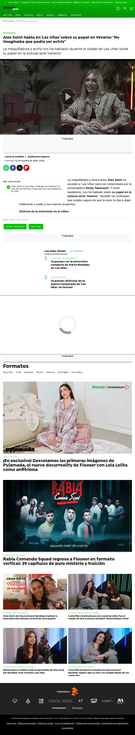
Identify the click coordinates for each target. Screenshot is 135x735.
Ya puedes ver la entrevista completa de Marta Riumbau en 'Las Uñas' (70, 265)
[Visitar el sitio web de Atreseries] (80, 701)
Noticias (28, 15)
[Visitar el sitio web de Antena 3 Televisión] (14, 701)
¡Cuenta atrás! (58, 277)
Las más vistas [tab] (55, 251)
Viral (18, 15)
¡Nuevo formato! (11, 457)
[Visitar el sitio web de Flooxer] (77, 708)
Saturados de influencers (102, 2)
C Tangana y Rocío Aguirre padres (35, 2)
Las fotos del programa (64, 258)
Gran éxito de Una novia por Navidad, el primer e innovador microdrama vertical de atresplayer (30, 617)
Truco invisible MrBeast (61, 2)
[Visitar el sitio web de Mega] (67, 701)
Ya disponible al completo (15, 613)
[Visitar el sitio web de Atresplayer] (61, 708)
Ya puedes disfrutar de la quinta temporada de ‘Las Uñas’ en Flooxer (68, 284)
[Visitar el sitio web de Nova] (54, 701)
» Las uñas (32, 21)
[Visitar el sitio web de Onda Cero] (94, 701)
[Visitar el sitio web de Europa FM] (107, 701)
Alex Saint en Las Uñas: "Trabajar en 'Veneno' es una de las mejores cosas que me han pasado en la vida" (34, 189)
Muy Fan (7, 15)
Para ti (40, 15)
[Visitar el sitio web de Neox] (41, 701)
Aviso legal (11, 723)
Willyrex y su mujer (81, 2)
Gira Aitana (13, 2)
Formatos (75, 15)
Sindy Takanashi (15, 226)
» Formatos (20, 21)
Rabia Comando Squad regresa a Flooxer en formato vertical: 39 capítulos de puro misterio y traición (59, 561)
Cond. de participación (64, 723)
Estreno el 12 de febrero (14, 555)
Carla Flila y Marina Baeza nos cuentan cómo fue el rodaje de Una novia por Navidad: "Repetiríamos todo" (98, 617)
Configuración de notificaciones (115, 723)
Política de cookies (45, 723)
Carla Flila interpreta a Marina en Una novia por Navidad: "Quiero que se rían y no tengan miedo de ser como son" (98, 673)
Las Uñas (36, 226)
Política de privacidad (26, 723)
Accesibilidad (67, 728)
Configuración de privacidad (88, 723)
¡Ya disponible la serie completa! (83, 613)
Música (50, 15)
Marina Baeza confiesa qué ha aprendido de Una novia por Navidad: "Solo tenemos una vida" (33, 671)
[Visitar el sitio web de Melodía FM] (120, 701)
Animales (62, 15)
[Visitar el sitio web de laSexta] (28, 701)
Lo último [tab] (76, 251)
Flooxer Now (8, 21)
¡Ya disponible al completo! (81, 667)
